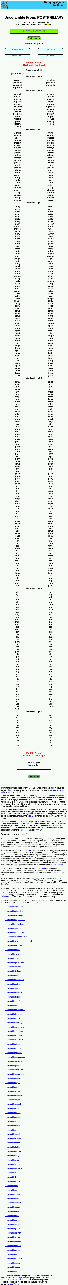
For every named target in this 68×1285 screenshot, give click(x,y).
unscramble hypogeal (14, 945)
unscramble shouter (13, 1048)
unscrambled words (26, 810)
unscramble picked (12, 1190)
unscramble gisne (12, 1271)
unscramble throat (12, 1267)
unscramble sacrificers (14, 1001)
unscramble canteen (13, 1259)
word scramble (31, 851)
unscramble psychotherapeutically (19, 941)
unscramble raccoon (13, 1096)
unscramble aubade (13, 928)
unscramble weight (12, 1156)
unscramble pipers (12, 1044)
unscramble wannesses (14, 932)
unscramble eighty (12, 1263)
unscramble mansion (13, 1207)
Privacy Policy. (13, 1284)
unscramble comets (13, 1250)
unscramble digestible (14, 911)
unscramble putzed (13, 984)
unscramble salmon (13, 1233)
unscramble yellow (12, 1229)
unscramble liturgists (13, 1014)
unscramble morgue (13, 1241)
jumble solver (57, 865)
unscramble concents (13, 1018)
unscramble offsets (12, 950)
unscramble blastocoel (14, 1005)
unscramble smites (12, 958)
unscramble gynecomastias (16, 937)
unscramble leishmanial (14, 980)
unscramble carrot (12, 1237)
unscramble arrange (13, 1117)
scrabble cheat (7, 897)
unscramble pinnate (13, 1066)
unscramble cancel (12, 1121)
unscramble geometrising (15, 915)
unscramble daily (12, 1186)
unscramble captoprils (14, 1070)
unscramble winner (12, 1181)
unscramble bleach (12, 1113)
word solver (40, 869)
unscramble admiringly (14, 1023)
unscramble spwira (12, 1194)
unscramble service (13, 1108)
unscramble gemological (15, 1074)
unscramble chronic (13, 1203)
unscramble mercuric (13, 1061)
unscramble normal (13, 1104)
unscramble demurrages (15, 1057)
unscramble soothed (13, 1035)
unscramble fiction (12, 1177)
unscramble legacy (12, 1083)
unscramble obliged (13, 988)
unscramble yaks (12, 954)
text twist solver (14, 792)
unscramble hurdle (12, 1078)
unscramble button (12, 1126)
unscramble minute (13, 1220)
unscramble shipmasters (15, 920)
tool (23, 828)
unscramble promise (13, 1168)
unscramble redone (13, 967)
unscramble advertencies (15, 1010)
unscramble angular (13, 1134)
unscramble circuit (12, 1164)
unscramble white (12, 1130)
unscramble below (12, 1211)
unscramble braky (12, 975)
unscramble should (12, 1160)
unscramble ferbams (13, 971)
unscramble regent (12, 1100)
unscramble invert (12, 1254)
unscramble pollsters (13, 1053)
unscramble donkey (13, 1199)
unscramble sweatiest (14, 1040)
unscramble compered (14, 907)
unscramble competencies (15, 1027)
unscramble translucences (15, 997)
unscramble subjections (14, 1031)
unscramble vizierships (14, 924)
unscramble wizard (12, 1091)
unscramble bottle (12, 1147)
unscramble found (12, 1143)
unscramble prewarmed (14, 963)
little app (31, 816)
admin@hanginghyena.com (19, 1278)
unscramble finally (12, 1216)
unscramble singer (12, 1173)
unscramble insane (12, 1087)
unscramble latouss (13, 1151)
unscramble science (13, 1138)
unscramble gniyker (13, 1246)
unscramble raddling (13, 993)
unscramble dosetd (13, 1224)
